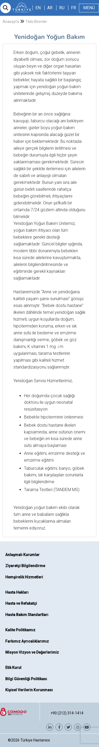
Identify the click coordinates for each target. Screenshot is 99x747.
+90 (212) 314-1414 (66, 713)
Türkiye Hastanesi (35, 740)
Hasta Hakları (17, 592)
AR (50, 7)
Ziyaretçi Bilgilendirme (25, 566)
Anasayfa (11, 21)
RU (61, 7)
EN (38, 7)
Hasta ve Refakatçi (21, 603)
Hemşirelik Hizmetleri (24, 577)
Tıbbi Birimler (36, 21)
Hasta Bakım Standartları (26, 615)
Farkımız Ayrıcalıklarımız (27, 641)
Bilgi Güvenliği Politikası (26, 679)
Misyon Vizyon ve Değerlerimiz (32, 652)
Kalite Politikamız (20, 630)
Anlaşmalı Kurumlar (22, 555)
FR (73, 7)
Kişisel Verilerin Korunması (29, 690)
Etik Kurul (13, 667)
